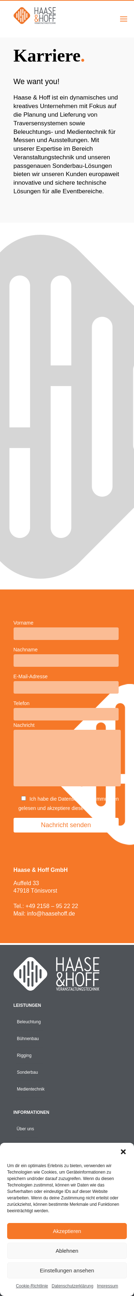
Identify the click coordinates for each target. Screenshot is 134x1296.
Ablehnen (67, 1251)
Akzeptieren (67, 1231)
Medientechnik (30, 1089)
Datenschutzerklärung (72, 1285)
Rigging (24, 1055)
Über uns (25, 1128)
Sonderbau (27, 1072)
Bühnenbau (28, 1038)
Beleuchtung (29, 1021)
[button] (123, 1151)
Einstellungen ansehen (67, 1270)
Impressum (107, 1285)
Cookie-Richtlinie (32, 1285)
